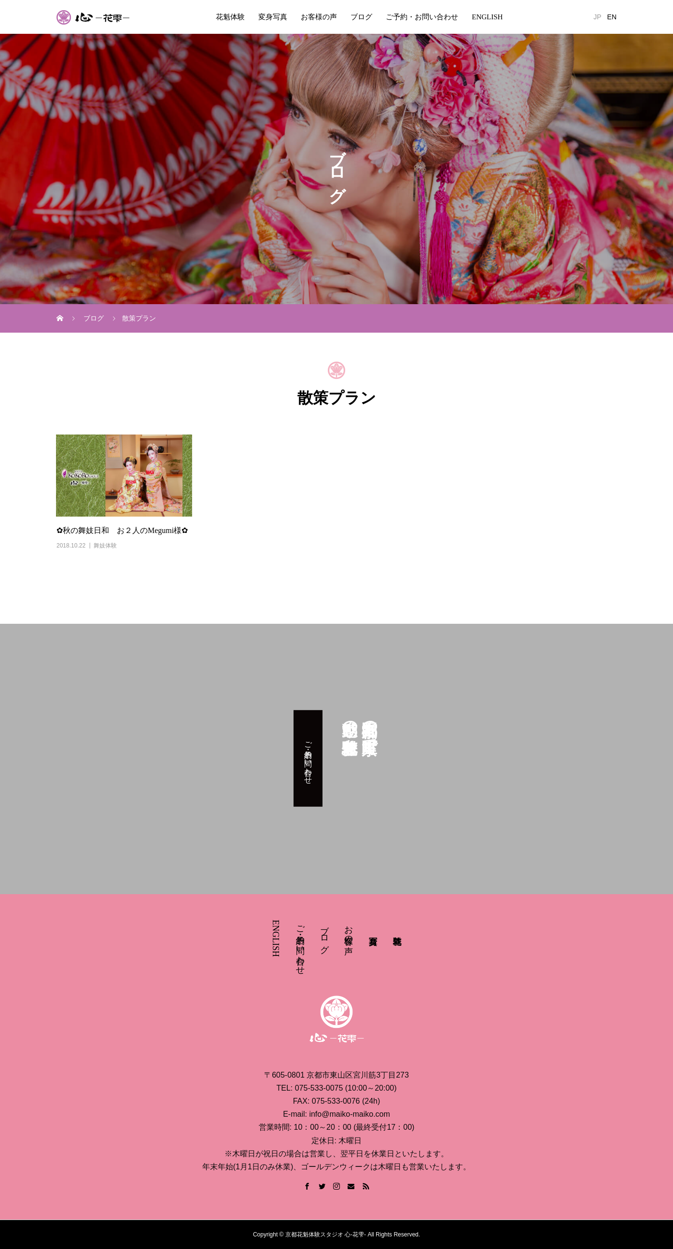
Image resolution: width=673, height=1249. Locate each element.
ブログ (361, 17)
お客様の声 (319, 17)
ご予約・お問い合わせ (422, 17)
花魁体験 (230, 17)
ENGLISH (487, 17)
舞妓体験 (105, 545)
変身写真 (272, 17)
